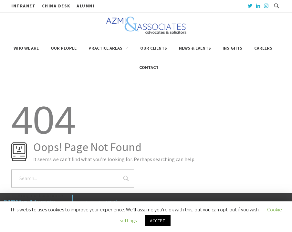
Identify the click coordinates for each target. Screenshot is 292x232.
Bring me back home (37, 195)
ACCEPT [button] (157, 221)
